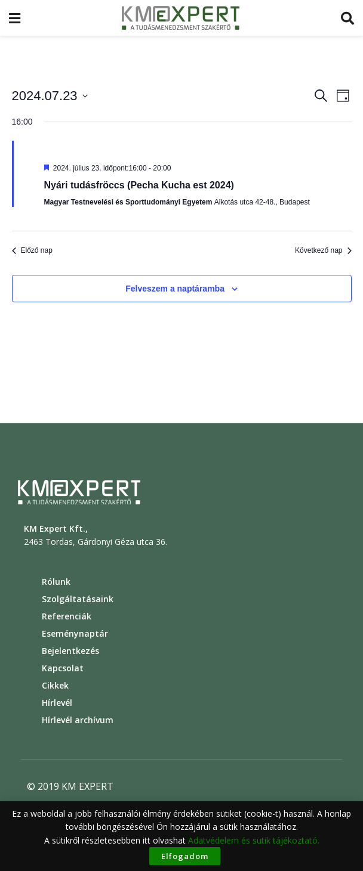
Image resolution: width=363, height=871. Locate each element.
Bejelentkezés (70, 650)
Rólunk (56, 581)
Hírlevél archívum (77, 720)
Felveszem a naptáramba (174, 288)
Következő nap (323, 250)
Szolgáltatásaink (77, 599)
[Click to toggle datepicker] (50, 96)
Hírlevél (57, 702)
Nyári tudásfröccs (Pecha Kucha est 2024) (139, 185)
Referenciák (66, 616)
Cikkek (55, 685)
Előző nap (32, 250)
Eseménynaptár (75, 633)
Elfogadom (184, 856)
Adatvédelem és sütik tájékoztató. (253, 840)
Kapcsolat (63, 668)
